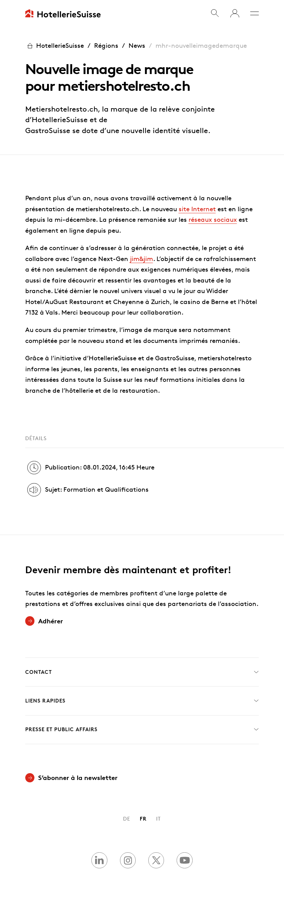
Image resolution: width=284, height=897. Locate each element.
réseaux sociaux (213, 219)
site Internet (197, 209)
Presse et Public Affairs (142, 729)
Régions (106, 45)
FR (143, 818)
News (137, 45)
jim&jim (141, 259)
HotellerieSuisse (54, 46)
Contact (142, 672)
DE (126, 818)
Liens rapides (142, 701)
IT (158, 818)
